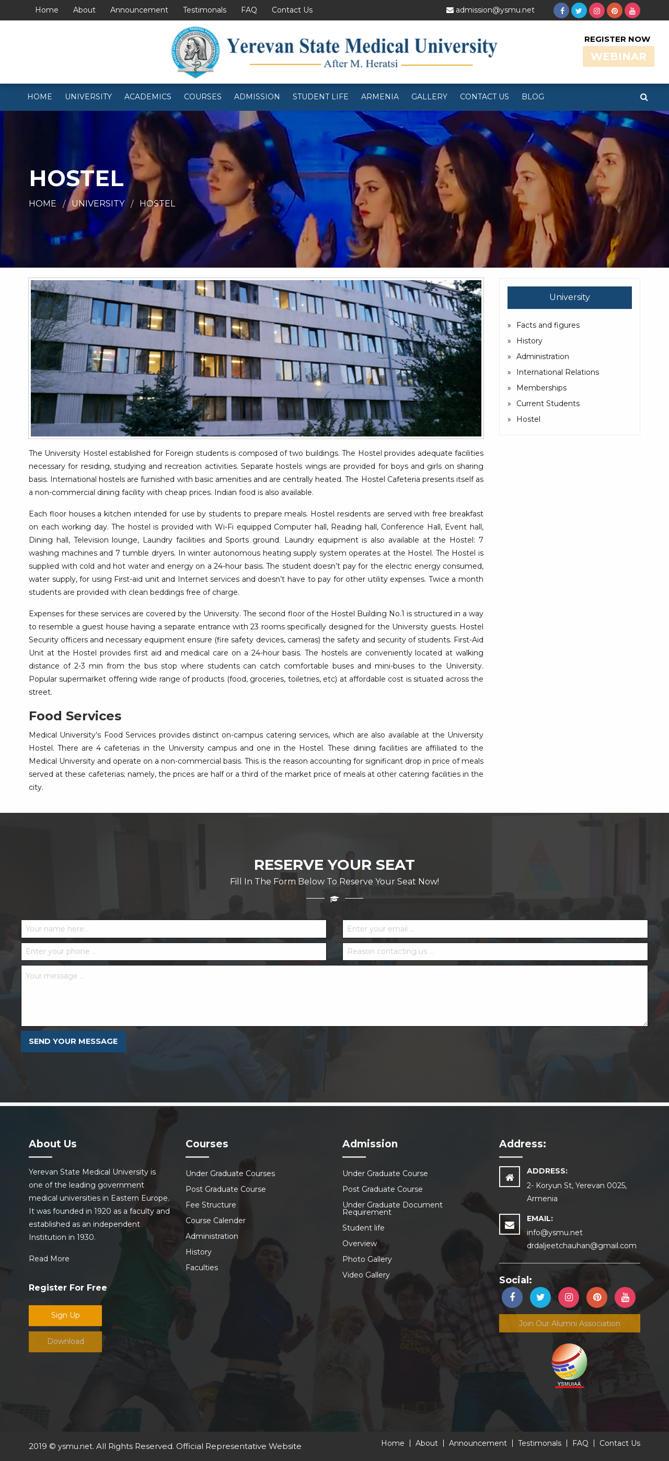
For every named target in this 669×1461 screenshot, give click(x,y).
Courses (203, 96)
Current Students (548, 403)
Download (65, 1341)
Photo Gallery (367, 1259)
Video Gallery (366, 1275)
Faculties (202, 1267)
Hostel (157, 204)
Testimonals (204, 10)
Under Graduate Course (385, 1173)
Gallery (429, 96)
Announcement (139, 10)
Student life (321, 96)
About (84, 10)
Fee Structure (211, 1205)
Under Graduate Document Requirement (392, 1208)
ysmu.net (75, 1446)
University (88, 96)
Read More (49, 1258)
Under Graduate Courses (230, 1173)
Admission (257, 96)
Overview (359, 1243)
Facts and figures (548, 325)
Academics (147, 96)
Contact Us (292, 10)
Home (47, 10)
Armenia (380, 96)
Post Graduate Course (226, 1189)
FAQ (249, 10)
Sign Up (65, 1315)
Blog (533, 96)
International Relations (557, 372)
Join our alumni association (569, 1323)
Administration (542, 356)
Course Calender (216, 1220)
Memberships (541, 388)
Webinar (619, 56)
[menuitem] (40, 97)
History (529, 341)
